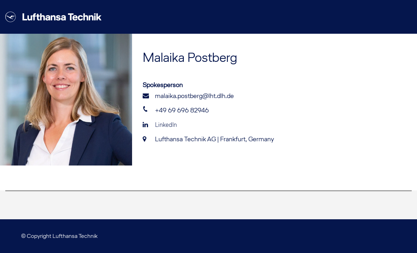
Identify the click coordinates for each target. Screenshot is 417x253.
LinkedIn (160, 124)
